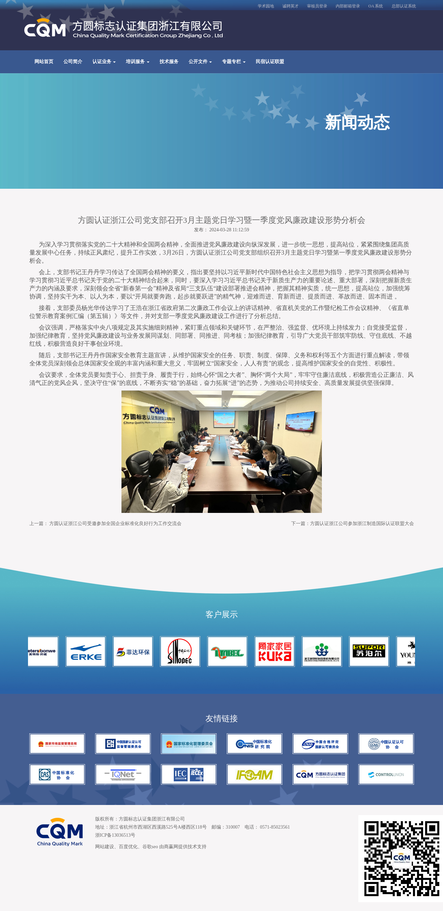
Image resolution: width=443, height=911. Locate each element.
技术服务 (169, 61)
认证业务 (104, 61)
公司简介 (72, 61)
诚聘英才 (290, 6)
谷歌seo (150, 846)
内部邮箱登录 (348, 6)
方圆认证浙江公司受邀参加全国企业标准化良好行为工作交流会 (115, 523)
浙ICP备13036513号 (115, 835)
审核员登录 (317, 6)
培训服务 (137, 61)
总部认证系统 (404, 6)
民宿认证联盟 (270, 61)
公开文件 (200, 61)
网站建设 (104, 846)
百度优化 (128, 846)
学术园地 (266, 6)
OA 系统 (375, 6)
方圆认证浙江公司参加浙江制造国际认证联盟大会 (362, 523)
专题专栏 (234, 61)
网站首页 (43, 61)
